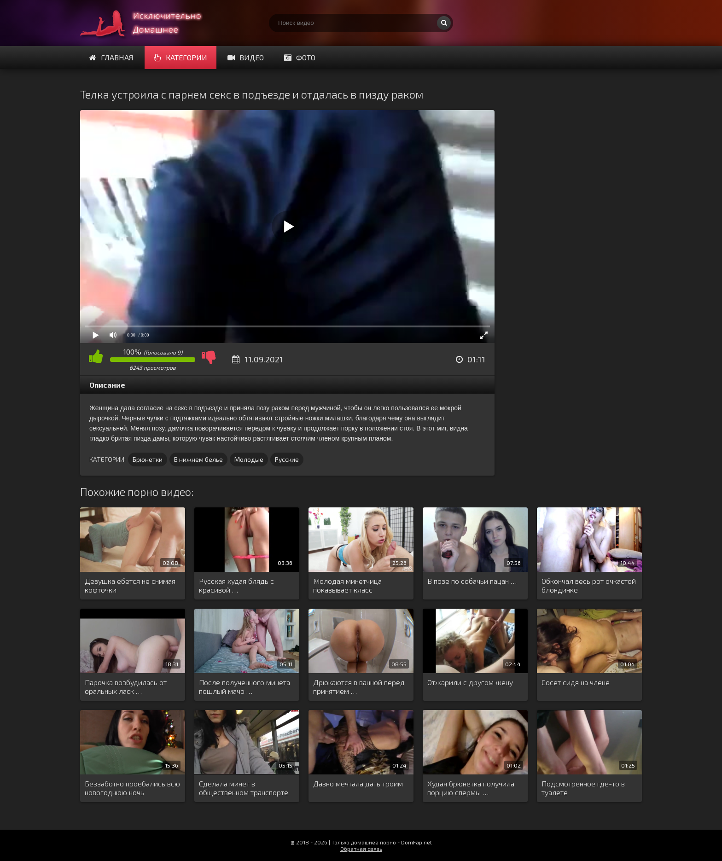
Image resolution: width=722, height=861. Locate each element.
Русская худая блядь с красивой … (236, 585)
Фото (299, 57)
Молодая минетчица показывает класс (347, 585)
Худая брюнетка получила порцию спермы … (470, 788)
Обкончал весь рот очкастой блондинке (589, 585)
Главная (111, 57)
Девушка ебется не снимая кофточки (130, 585)
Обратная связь (361, 848)
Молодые (248, 459)
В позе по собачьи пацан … (472, 580)
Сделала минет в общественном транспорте (243, 788)
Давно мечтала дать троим (358, 783)
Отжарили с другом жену (470, 682)
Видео (245, 57)
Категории (180, 57)
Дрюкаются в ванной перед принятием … (359, 686)
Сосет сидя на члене (576, 682)
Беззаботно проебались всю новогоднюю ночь (132, 788)
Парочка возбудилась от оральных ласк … (126, 686)
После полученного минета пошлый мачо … (244, 686)
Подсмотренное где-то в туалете (583, 788)
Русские (287, 459)
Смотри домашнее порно (149, 23)
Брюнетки (148, 459)
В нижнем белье (198, 459)
